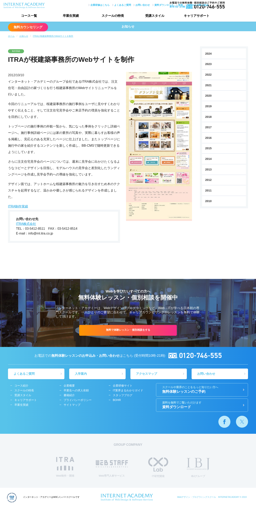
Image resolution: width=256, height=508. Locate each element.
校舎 (166, 4)
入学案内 (81, 374)
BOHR (117, 400)
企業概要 (69, 386)
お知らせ (23, 36)
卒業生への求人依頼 (76, 390)
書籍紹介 (69, 395)
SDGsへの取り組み (183, 4)
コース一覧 (28, 16)
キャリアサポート (188, 16)
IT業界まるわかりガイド (128, 390)
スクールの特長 (108, 16)
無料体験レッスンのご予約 (202, 390)
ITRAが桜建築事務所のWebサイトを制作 (53, 36)
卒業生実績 (68, 16)
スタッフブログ (122, 395)
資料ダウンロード (149, 4)
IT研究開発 (158, 468)
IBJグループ (198, 468)
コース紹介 (21, 386)
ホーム (11, 36)
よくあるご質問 (108, 4)
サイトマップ (72, 405)
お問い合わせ (128, 4)
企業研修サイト (122, 386)
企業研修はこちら (85, 4)
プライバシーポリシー (78, 400)
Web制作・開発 (65, 468)
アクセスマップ (146, 374)
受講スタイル (148, 16)
